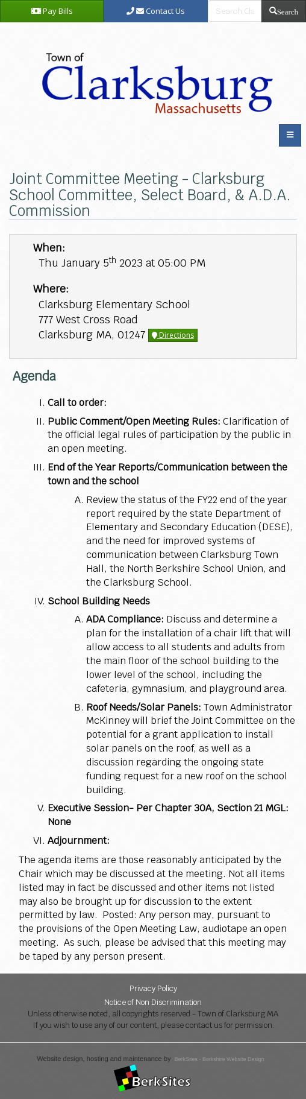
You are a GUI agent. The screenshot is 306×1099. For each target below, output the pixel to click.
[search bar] (235, 11)
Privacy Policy (153, 988)
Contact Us (155, 10)
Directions (173, 335)
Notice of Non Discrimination (153, 1002)
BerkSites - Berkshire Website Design (219, 1059)
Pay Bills (52, 10)
